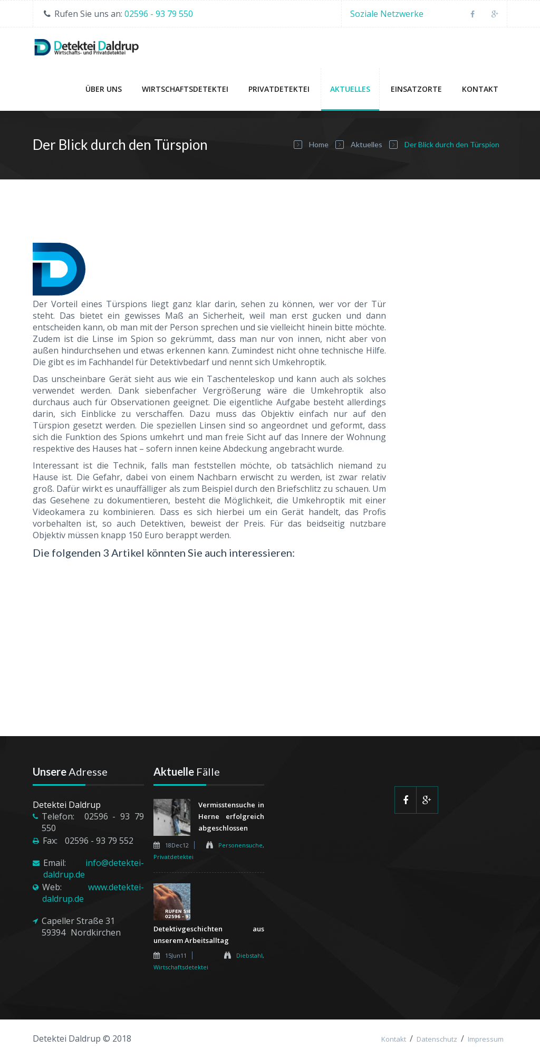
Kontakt (480, 89)
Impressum (486, 1039)
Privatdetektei (279, 89)
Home (319, 144)
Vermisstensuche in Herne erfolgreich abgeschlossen (231, 816)
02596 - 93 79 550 (158, 14)
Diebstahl (249, 955)
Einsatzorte (416, 89)
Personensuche (240, 845)
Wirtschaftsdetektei (185, 89)
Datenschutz (437, 1039)
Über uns (103, 89)
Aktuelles (350, 89)
